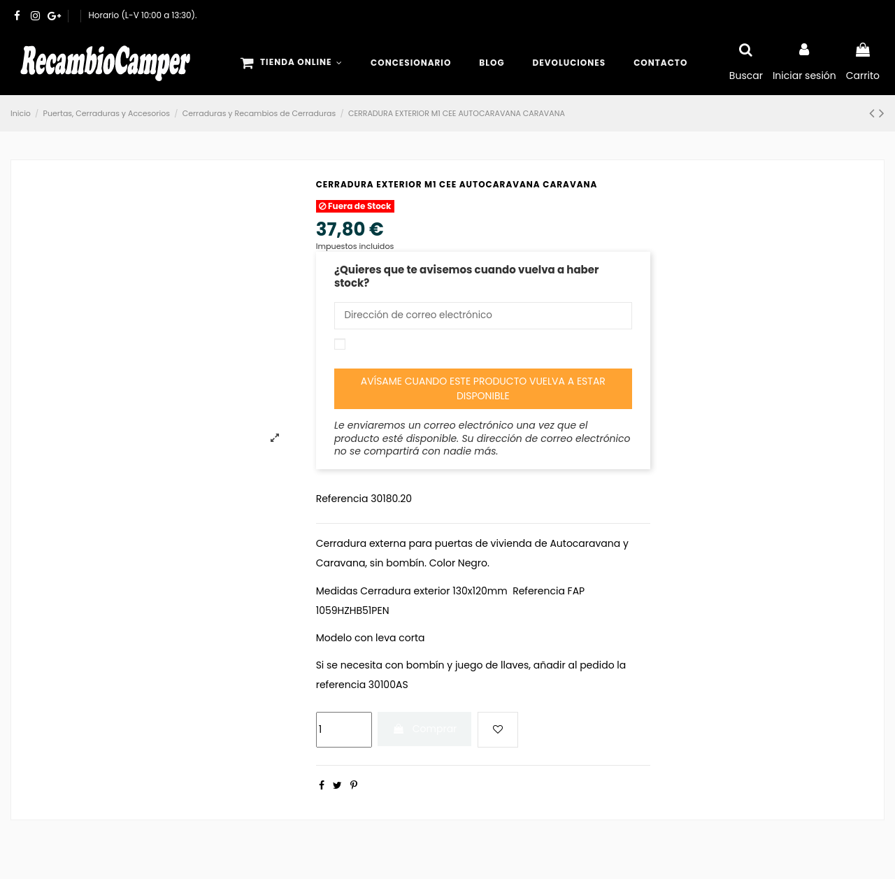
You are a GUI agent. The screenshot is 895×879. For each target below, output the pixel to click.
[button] (292, 63)
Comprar (424, 730)
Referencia (342, 500)
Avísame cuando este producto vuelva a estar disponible (483, 390)
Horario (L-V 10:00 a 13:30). (143, 15)
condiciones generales (467, 345)
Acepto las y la (478, 352)
